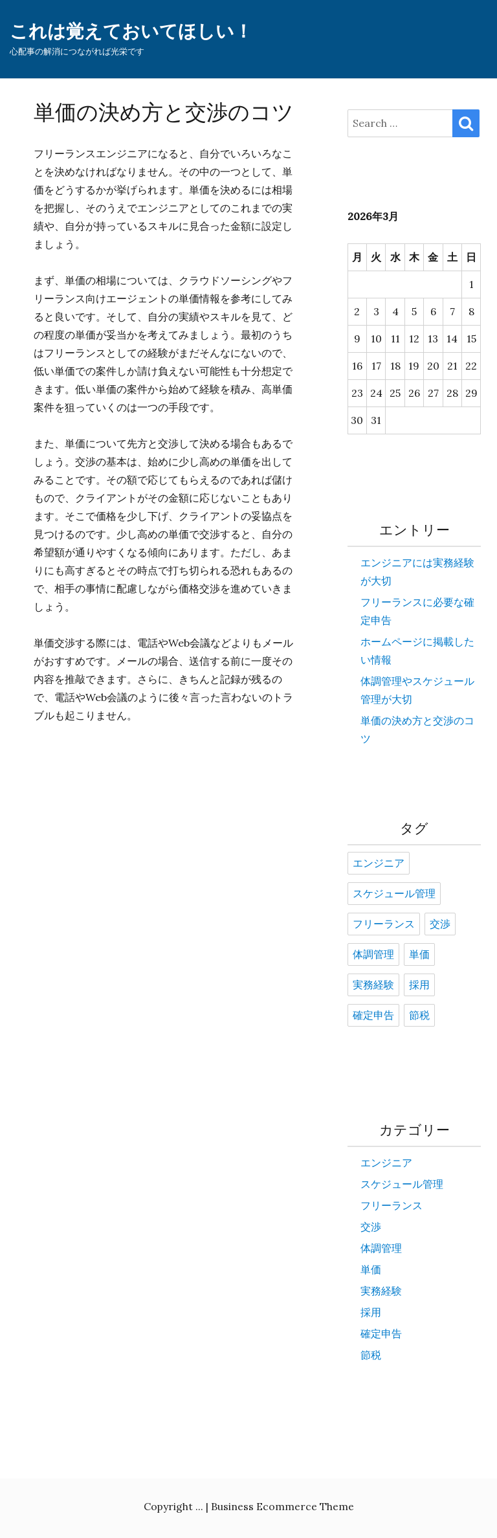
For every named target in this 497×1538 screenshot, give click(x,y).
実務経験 (373, 985)
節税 (419, 1015)
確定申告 (373, 1015)
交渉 (440, 924)
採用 (419, 985)
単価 (419, 954)
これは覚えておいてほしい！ (131, 31)
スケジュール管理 (394, 893)
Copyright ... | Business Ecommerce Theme (249, 1506)
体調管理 (373, 954)
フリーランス (384, 924)
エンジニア (378, 863)
